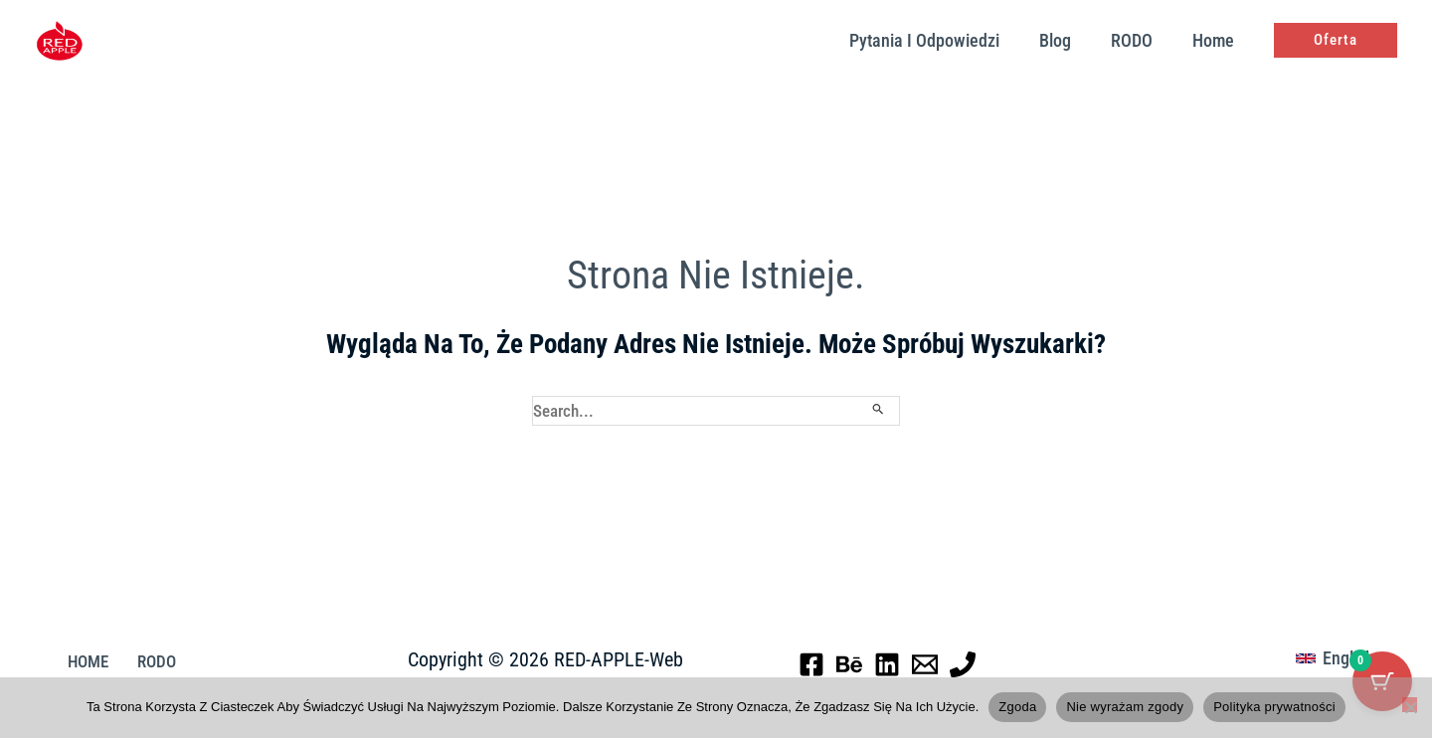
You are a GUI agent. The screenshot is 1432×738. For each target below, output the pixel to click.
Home (1215, 40)
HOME (80, 663)
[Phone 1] (963, 665)
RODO (1138, 40)
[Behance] (849, 665)
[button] (1335, 40)
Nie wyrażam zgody (1124, 706)
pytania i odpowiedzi (938, 40)
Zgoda (1017, 706)
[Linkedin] (887, 665)
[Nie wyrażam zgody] (1409, 704)
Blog (1065, 40)
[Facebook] (811, 665)
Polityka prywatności (1274, 706)
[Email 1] (925, 665)
